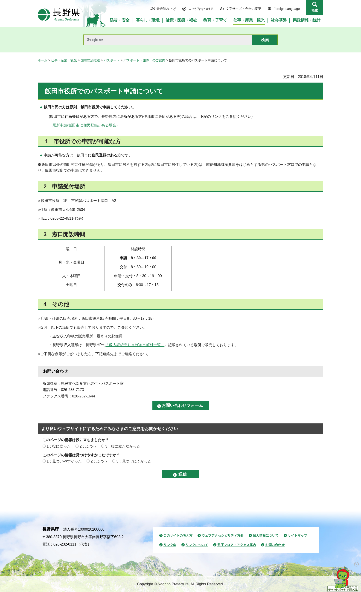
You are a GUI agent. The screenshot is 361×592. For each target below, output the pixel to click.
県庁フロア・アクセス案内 (236, 545)
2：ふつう (88, 446)
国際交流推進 (90, 60)
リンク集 (169, 545)
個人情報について (266, 535)
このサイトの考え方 (177, 535)
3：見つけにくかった (133, 461)
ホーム (42, 60)
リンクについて (197, 545)
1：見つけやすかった (64, 461)
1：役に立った (59, 446)
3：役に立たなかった (122, 446)
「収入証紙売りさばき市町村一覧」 (134, 345)
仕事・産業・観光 (64, 60)
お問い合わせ (275, 545)
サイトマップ (297, 535)
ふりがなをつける (201, 9)
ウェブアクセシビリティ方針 (223, 535)
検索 (315, 10)
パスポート (112, 60)
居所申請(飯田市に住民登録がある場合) (85, 125)
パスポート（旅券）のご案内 (144, 60)
